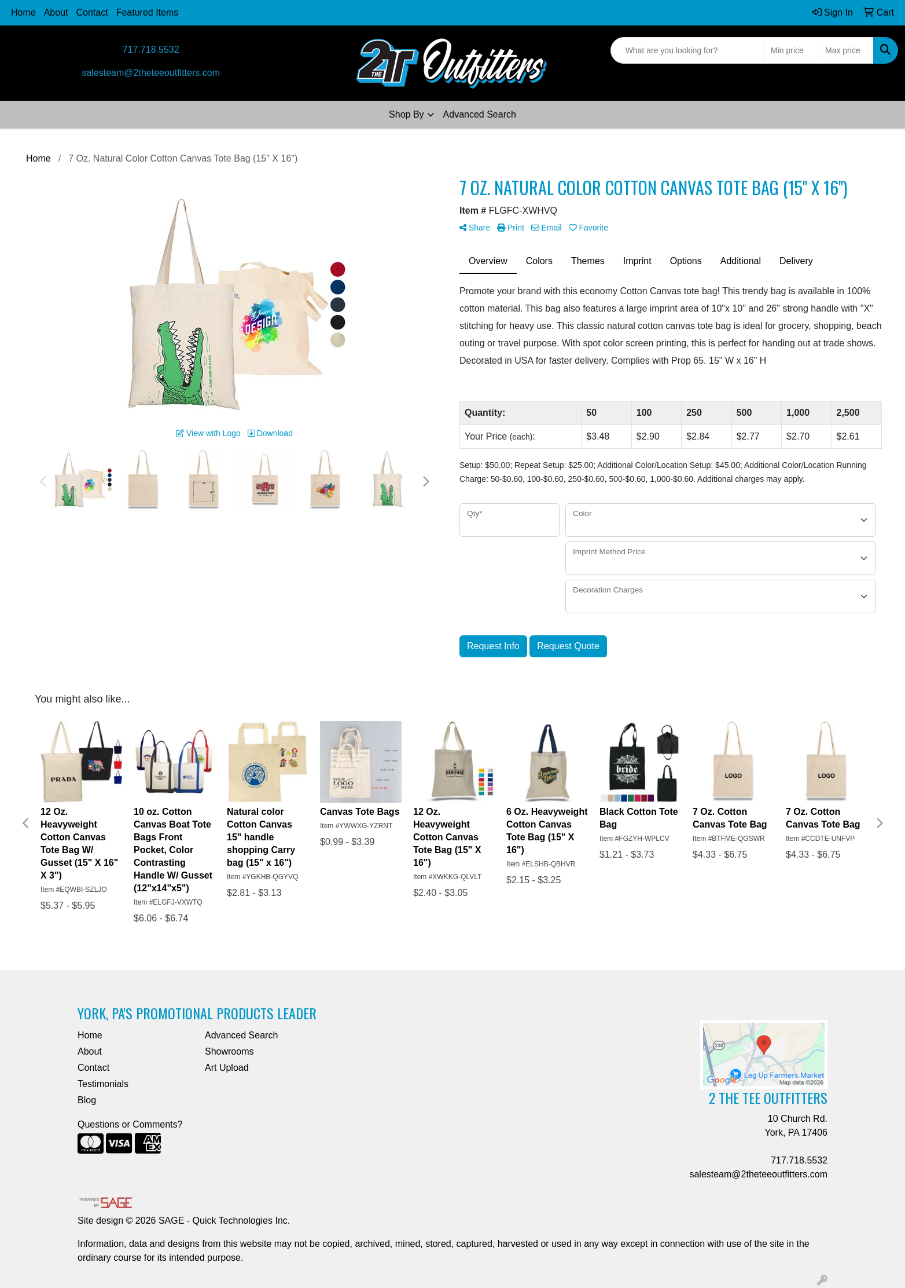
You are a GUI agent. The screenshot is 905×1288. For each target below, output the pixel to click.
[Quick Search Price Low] (791, 50)
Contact (92, 12)
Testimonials (103, 1084)
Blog (87, 1100)
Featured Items (147, 12)
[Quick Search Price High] (846, 50)
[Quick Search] (687, 50)
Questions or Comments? (130, 1124)
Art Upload (227, 1068)
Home (23, 12)
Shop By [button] (406, 114)
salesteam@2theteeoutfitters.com (151, 73)
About (56, 12)
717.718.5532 (151, 49)
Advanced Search (479, 114)
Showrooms (229, 1051)
